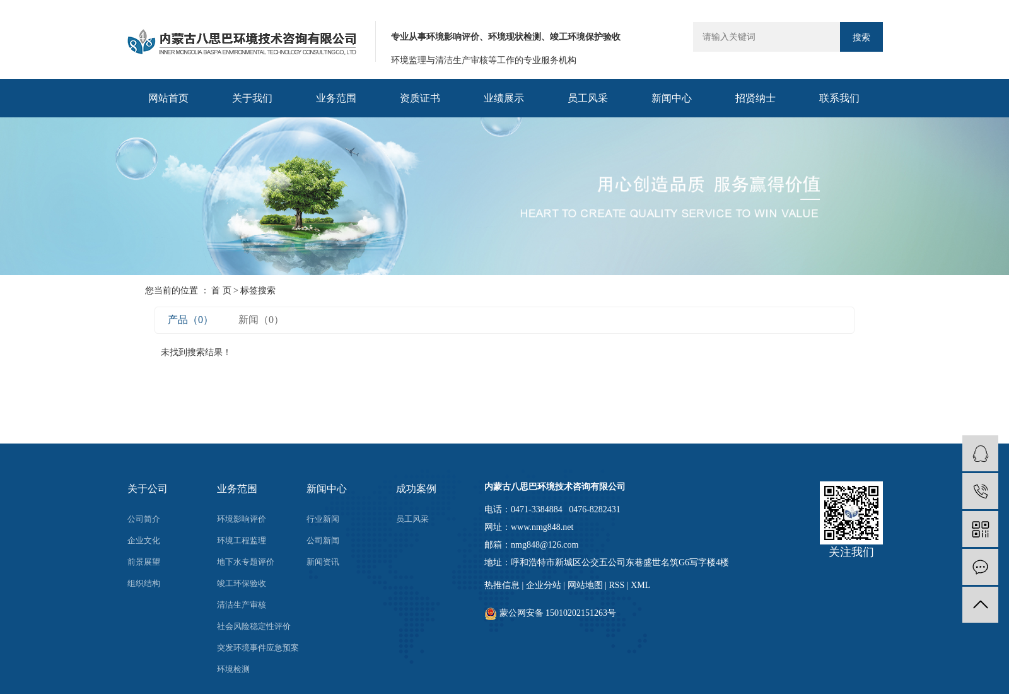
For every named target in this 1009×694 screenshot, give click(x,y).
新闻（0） (261, 319)
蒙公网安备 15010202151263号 (550, 613)
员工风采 (588, 98)
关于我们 (252, 98)
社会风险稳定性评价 (254, 626)
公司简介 (143, 519)
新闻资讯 (322, 562)
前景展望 (143, 562)
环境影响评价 (241, 519)
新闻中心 (671, 98)
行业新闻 (322, 519)
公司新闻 (322, 540)
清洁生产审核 (241, 604)
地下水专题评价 (245, 562)
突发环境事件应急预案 (258, 647)
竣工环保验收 (241, 583)
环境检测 (233, 669)
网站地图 (585, 585)
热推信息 (502, 585)
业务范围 (336, 98)
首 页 (221, 290)
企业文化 (143, 540)
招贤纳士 (755, 98)
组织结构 (143, 583)
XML (640, 585)
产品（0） (190, 319)
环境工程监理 (241, 540)
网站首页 (168, 98)
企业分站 (543, 585)
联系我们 (839, 98)
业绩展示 (504, 98)
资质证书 (420, 98)
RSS (616, 585)
